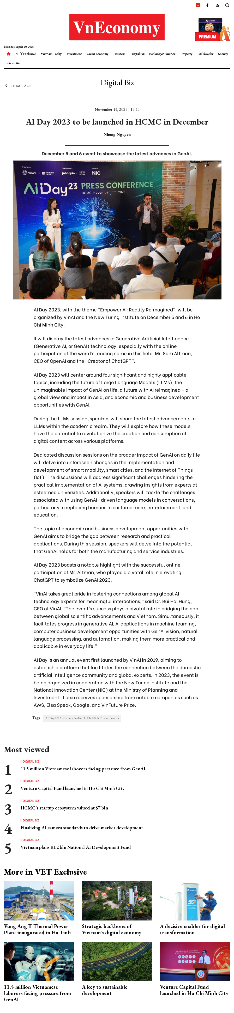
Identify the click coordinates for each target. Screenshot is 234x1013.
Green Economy (97, 53)
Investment (74, 53)
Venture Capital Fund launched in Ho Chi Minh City (72, 788)
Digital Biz (137, 53)
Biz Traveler (205, 53)
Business (119, 53)
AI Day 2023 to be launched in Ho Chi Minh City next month (82, 718)
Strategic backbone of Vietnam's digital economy (111, 929)
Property (186, 53)
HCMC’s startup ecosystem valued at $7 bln (64, 808)
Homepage (17, 85)
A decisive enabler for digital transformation (192, 929)
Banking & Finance (162, 53)
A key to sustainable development (104, 990)
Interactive (13, 63)
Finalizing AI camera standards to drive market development (82, 828)
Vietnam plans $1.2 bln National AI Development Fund (76, 847)
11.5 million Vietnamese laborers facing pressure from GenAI (83, 769)
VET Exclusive (26, 53)
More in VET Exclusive (45, 871)
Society (223, 53)
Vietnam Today (51, 53)
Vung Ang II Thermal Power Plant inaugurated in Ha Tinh (37, 929)
